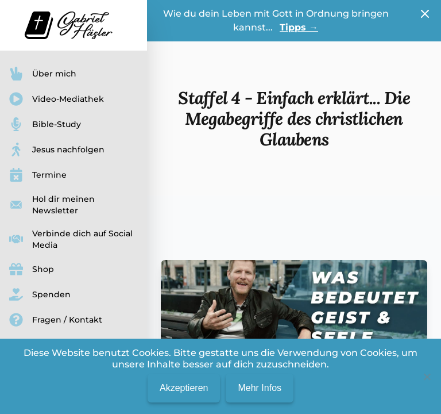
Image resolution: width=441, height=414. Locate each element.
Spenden (40, 294)
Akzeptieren (184, 388)
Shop (31, 269)
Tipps (299, 27)
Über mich (42, 73)
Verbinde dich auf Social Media (71, 239)
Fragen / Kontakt (55, 320)
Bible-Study (45, 124)
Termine (38, 175)
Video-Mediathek (56, 99)
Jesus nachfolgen (57, 149)
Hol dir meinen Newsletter (52, 205)
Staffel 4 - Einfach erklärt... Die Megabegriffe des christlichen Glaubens (294, 118)
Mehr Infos (259, 388)
